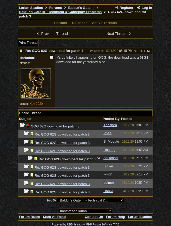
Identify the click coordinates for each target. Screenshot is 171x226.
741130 (147, 50)
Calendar (79, 23)
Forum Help (115, 217)
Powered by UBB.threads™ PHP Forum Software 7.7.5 (85, 224)
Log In (144, 8)
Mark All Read (54, 217)
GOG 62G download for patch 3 (55, 126)
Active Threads (104, 23)
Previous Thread (52, 34)
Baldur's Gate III (81, 8)
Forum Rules (29, 217)
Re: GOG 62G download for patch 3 (54, 51)
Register (123, 8)
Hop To (51, 200)
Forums (55, 8)
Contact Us (94, 217)
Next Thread (119, 34)
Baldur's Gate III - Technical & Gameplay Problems (60, 12)
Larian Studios (31, 8)
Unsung (97, 50)
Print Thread (28, 43)
